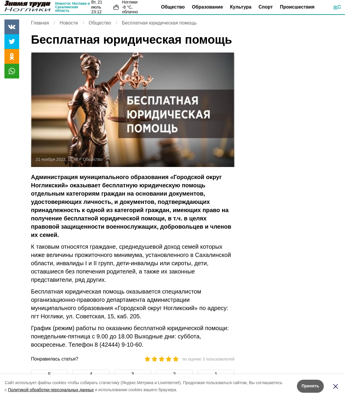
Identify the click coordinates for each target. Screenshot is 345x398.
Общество (173, 6)
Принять (310, 386)
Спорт (266, 6)
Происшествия (297, 6)
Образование (207, 6)
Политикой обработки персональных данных (51, 389)
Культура (241, 6)
